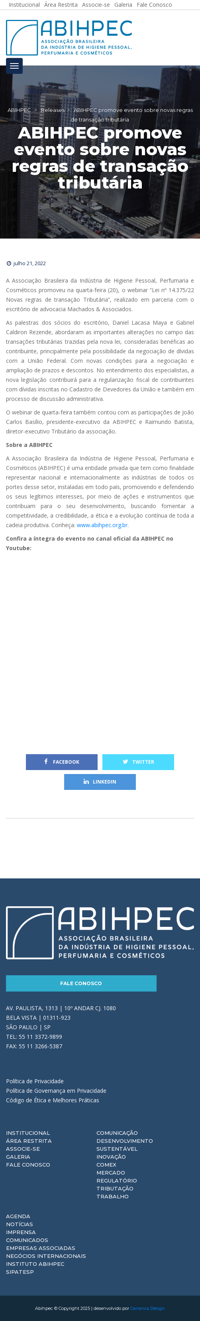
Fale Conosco (81, 983)
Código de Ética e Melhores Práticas (52, 1100)
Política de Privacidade (35, 1081)
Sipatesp (20, 1272)
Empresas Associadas (40, 1248)
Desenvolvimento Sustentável (124, 1145)
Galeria (18, 1156)
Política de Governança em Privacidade (56, 1090)
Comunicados (27, 1240)
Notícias (19, 1224)
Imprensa (21, 1232)
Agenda (18, 1216)
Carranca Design (147, 1308)
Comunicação (117, 1133)
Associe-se (23, 1149)
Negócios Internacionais (46, 1256)
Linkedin (100, 781)
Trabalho (112, 1196)
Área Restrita (29, 1141)
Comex (106, 1164)
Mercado (110, 1172)
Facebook (61, 762)
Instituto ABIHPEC (35, 1264)
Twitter (138, 762)
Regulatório (116, 1180)
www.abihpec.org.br (102, 525)
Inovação (111, 1156)
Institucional (28, 1133)
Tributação (114, 1188)
